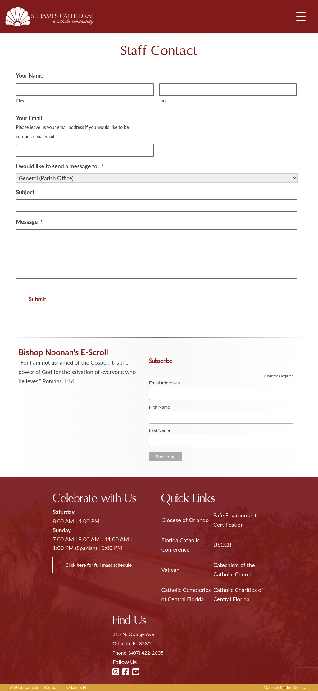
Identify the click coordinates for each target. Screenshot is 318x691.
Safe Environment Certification (235, 520)
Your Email (29, 118)
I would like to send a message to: (60, 166)
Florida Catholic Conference (180, 545)
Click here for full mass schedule (98, 565)
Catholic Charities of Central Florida (238, 594)
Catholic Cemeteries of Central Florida (186, 594)
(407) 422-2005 (146, 653)
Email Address (165, 383)
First (21, 100)
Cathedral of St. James (43, 687)
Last (163, 100)
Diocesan (300, 687)
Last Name (159, 430)
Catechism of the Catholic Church (234, 569)
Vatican (170, 569)
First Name (159, 407)
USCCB (222, 544)
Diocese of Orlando (185, 519)
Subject (25, 192)
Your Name (29, 75)
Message (29, 221)
